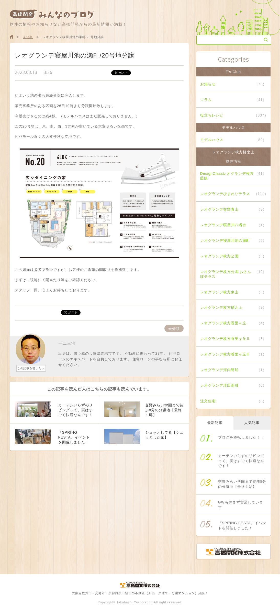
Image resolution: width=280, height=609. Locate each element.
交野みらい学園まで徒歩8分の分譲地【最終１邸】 (242, 484)
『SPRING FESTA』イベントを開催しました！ (242, 525)
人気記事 (252, 423)
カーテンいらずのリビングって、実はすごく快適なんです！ (241, 461)
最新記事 (214, 423)
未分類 (28, 37)
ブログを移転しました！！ (241, 437)
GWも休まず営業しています (240, 504)
